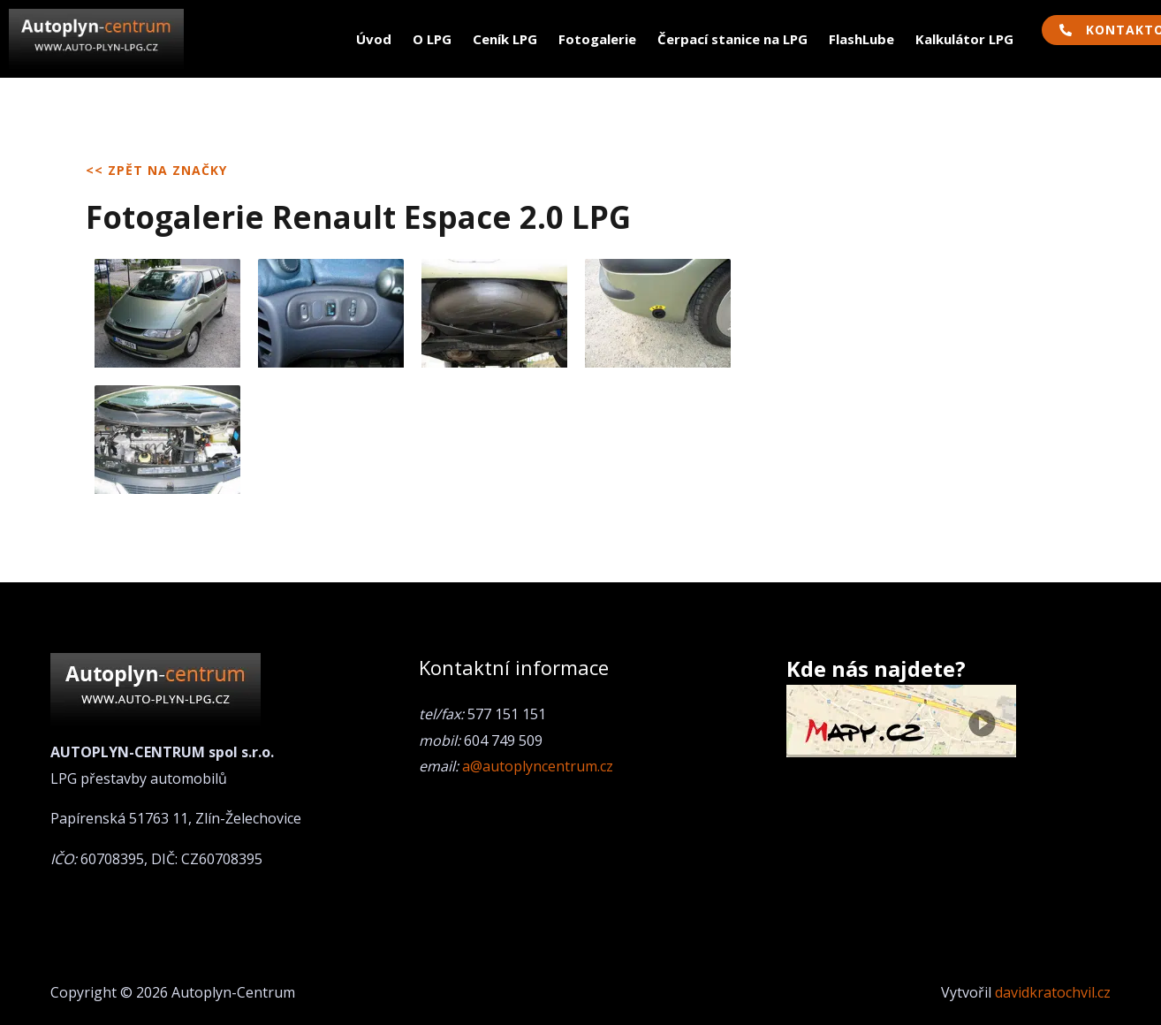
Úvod (373, 39)
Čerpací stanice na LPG (732, 39)
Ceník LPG (505, 39)
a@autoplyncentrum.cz (537, 766)
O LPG (432, 39)
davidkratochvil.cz (1053, 992)
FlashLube (861, 39)
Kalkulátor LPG (964, 39)
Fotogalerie (597, 39)
